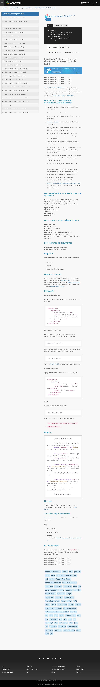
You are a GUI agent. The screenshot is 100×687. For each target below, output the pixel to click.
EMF (70, 619)
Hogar (4, 8)
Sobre (78, 672)
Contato (60, 684)
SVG (65, 619)
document (49, 586)
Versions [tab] (64, 47)
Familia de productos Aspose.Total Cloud (15, 17)
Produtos (29, 666)
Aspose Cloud (65, 280)
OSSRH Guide (54, 364)
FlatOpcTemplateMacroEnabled (57, 612)
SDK (70, 572)
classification (69, 597)
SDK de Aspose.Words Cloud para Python (14, 43)
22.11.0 (48, 19)
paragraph (61, 594)
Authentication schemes (52, 518)
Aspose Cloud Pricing (57, 286)
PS (74, 619)
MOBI (78, 630)
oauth (52, 579)
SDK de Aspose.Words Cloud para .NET (14, 32)
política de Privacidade (43, 684)
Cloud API (68, 575)
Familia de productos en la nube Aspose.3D (16, 108)
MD (46, 619)
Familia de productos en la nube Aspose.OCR (16, 97)
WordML (73, 612)
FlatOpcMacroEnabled (53, 608)
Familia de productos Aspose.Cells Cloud (15, 72)
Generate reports (53, 122)
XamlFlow (62, 626)
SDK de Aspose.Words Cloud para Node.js (14, 54)
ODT (51, 615)
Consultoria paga (7, 672)
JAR (51, 634)
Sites (53, 672)
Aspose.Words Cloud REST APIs (63, 96)
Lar (2, 666)
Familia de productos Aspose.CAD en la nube (16, 105)
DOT (59, 605)
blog (27, 672)
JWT (46, 579)
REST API (60, 575)
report (61, 590)
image (57, 601)
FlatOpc (78, 605)
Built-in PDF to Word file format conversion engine (63, 183)
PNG (65, 623)
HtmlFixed (49, 630)
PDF (78, 615)
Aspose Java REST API (53, 572)
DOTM (71, 605)
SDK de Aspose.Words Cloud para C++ (13, 36)
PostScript (49, 623)
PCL (56, 623)
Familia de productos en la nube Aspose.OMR (16, 101)
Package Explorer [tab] (71, 52)
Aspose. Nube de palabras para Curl (13, 25)
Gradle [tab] (57, 26)
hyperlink (77, 590)
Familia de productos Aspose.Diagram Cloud (16, 90)
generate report (51, 590)
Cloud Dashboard (74, 282)
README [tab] (53, 47)
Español (85, 3)
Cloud (47, 575)
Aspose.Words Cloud (62, 16)
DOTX (65, 605)
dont (75, 586)
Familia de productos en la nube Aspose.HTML (17, 112)
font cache (68, 586)
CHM (47, 634)
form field (58, 586)
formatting (49, 601)
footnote (69, 590)
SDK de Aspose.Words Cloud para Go (13, 61)
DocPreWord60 (69, 630)
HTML (61, 615)
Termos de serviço (53, 684)
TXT (74, 615)
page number (50, 594)
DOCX (47, 605)
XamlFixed (53, 626)
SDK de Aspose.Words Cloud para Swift (14, 57)
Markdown (53, 619)
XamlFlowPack (72, 626)
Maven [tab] (50, 26)
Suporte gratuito (32, 669)
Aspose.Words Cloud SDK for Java (55, 88)
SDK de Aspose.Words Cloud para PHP (13, 39)
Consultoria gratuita (58, 669)
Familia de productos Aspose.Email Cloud (15, 76)
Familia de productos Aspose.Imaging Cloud (16, 83)
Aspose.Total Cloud (63, 579)
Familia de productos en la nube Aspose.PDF (16, 68)
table (63, 601)
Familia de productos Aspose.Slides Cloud (15, 79)
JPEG (76, 623)
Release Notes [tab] (55, 52)
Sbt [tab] (66, 26)
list (80, 586)
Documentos (5, 669)
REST (53, 575)
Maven (65, 572)
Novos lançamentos (58, 666)
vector (69, 601)
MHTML (68, 615)
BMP (70, 623)
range (69, 594)
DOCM (53, 605)
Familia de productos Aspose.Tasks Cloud (15, 94)
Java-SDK (77, 572)
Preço (78, 666)
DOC (75, 601)
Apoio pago (80, 669)
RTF (46, 615)
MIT (75, 575)
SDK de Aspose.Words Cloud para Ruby (14, 47)
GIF (46, 626)
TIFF (60, 623)
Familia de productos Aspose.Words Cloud (20, 8)
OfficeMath (49, 597)
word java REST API (69, 583)
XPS (60, 619)
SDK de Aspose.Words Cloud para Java (45, 8)
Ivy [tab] (62, 26)
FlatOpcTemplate (69, 608)
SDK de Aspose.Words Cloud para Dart (14, 65)
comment (58, 597)
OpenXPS (57, 630)
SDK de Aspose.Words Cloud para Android (14, 50)
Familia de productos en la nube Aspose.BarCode (17, 86)
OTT (56, 615)
